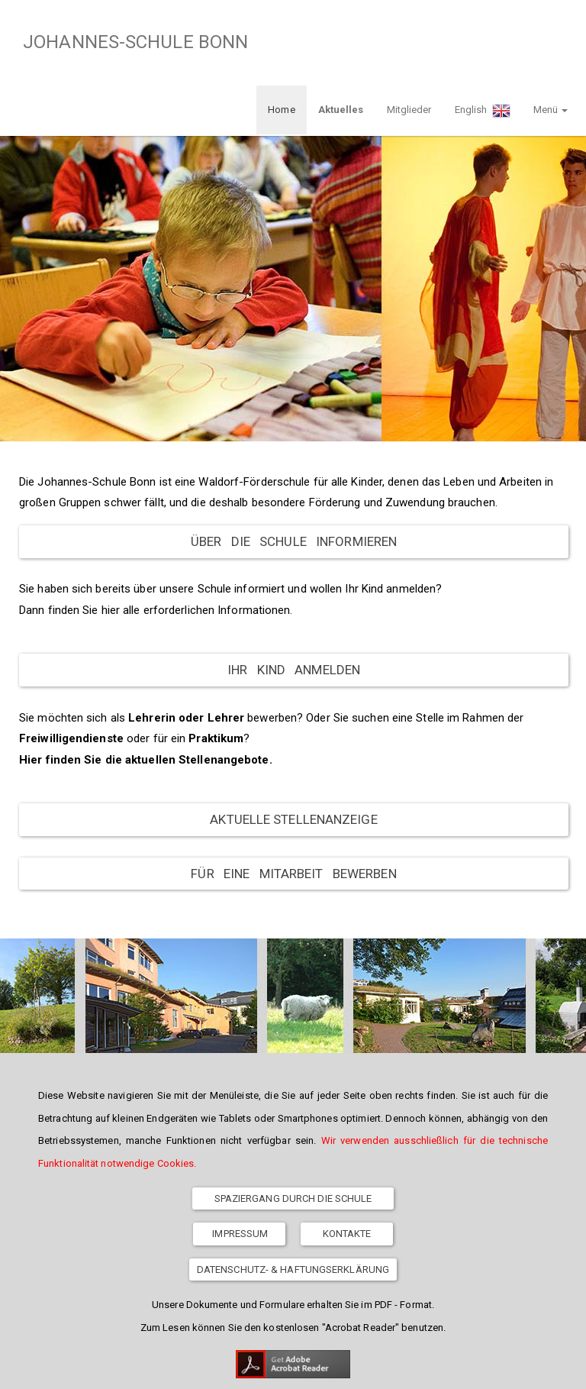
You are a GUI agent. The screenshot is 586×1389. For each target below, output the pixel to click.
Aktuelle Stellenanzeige (293, 752)
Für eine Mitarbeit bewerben (293, 806)
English (482, 43)
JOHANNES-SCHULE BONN (130, 42)
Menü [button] (550, 42)
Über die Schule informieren (294, 474)
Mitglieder (409, 42)
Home (281, 42)
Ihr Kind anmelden (293, 602)
